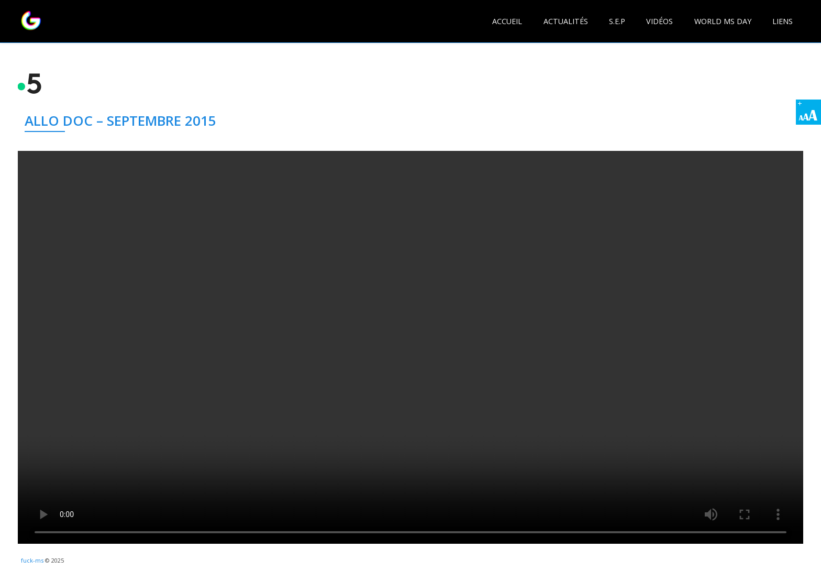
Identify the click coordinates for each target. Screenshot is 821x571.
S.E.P (617, 21)
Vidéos (659, 21)
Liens (782, 21)
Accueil (507, 21)
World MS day (722, 21)
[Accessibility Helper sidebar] (808, 112)
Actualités (565, 21)
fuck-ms (32, 560)
